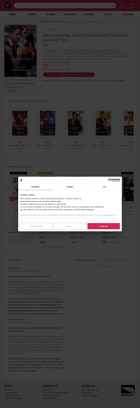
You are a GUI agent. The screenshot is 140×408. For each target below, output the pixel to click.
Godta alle (103, 226)
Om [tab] (104, 187)
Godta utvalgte (36, 226)
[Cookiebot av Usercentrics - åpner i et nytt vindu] (110, 180)
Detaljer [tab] (70, 187)
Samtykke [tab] (35, 187)
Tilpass (70, 226)
